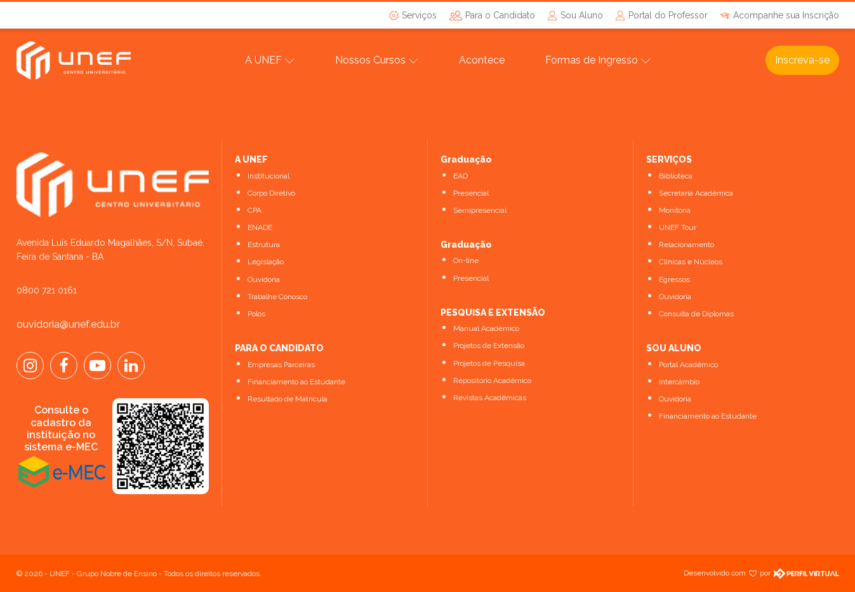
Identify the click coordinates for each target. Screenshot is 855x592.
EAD (460, 176)
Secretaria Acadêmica (696, 193)
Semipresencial (480, 210)
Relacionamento (686, 244)
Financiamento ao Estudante (296, 381)
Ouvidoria (264, 279)
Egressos (674, 279)
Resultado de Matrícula (288, 398)
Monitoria (675, 210)
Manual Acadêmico (486, 328)
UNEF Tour (677, 227)
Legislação (266, 261)
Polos (256, 313)
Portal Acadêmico (688, 364)
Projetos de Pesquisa (489, 363)
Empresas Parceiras (281, 364)
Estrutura (264, 244)
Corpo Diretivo (271, 193)
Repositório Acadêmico (492, 380)
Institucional (268, 176)
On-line (466, 260)
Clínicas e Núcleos (690, 261)
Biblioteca (676, 176)
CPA (255, 210)
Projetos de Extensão (488, 345)
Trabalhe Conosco (277, 296)
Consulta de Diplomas (696, 313)
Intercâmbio (679, 381)
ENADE (260, 227)
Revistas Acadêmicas (489, 397)
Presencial (471, 193)
